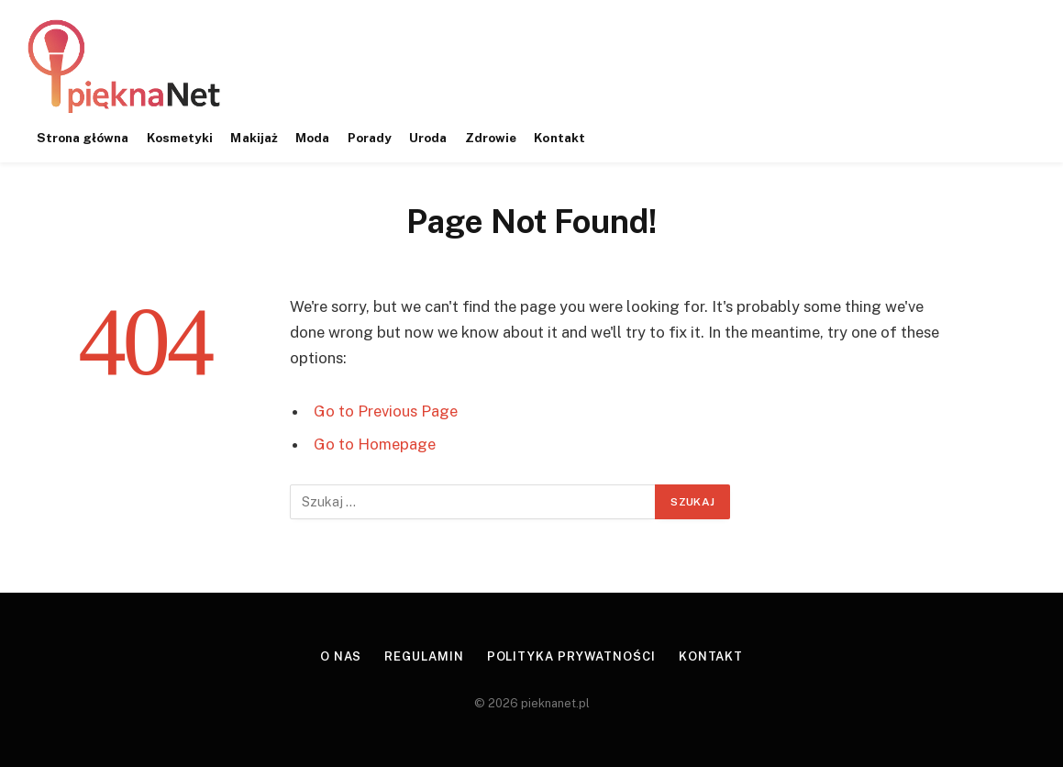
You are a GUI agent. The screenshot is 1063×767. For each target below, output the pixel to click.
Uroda (428, 137)
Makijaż (253, 137)
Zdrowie (490, 137)
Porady (370, 137)
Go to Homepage (375, 444)
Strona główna (83, 137)
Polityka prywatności (571, 656)
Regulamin (423, 656)
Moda (312, 137)
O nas (341, 656)
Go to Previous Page (386, 411)
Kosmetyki (180, 137)
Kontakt (559, 137)
